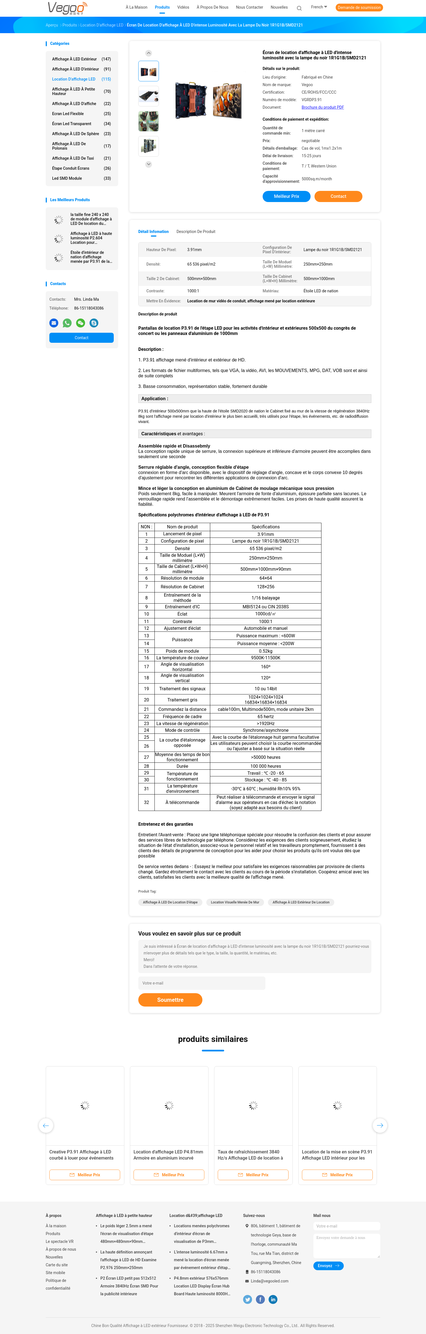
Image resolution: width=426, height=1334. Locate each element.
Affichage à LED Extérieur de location (301, 902)
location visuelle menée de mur (235, 902)
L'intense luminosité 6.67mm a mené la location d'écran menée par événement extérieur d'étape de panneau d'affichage (202, 1261)
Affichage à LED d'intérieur (81, 69)
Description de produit (195, 231)
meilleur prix (286, 196)
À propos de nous (61, 1249)
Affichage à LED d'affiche (81, 103)
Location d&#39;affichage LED (196, 1215)
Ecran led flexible (81, 113)
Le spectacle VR (60, 1241)
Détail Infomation (153, 231)
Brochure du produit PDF (323, 107)
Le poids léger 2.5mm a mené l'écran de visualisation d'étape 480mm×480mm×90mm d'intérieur (126, 1234)
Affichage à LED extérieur (81, 59)
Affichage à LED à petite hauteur (81, 91)
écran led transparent (81, 124)
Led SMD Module (81, 178)
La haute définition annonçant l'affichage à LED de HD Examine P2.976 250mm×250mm (128, 1260)
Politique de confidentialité (58, 1284)
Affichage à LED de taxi (81, 158)
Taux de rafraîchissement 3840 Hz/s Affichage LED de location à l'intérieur (250, 1158)
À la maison (56, 1226)
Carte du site (57, 1265)
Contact (81, 338)
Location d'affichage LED (81, 79)
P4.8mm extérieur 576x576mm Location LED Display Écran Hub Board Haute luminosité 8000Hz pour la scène (202, 1287)
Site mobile (55, 1272)
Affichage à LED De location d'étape (170, 902)
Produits (53, 1233)
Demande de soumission (359, 7)
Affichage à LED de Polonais (81, 146)
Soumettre (170, 1000)
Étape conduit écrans (81, 168)
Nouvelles (54, 1257)
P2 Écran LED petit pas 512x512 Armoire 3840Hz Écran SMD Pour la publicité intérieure (129, 1286)
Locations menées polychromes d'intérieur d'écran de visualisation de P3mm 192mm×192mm (201, 1234)
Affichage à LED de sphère (81, 134)
